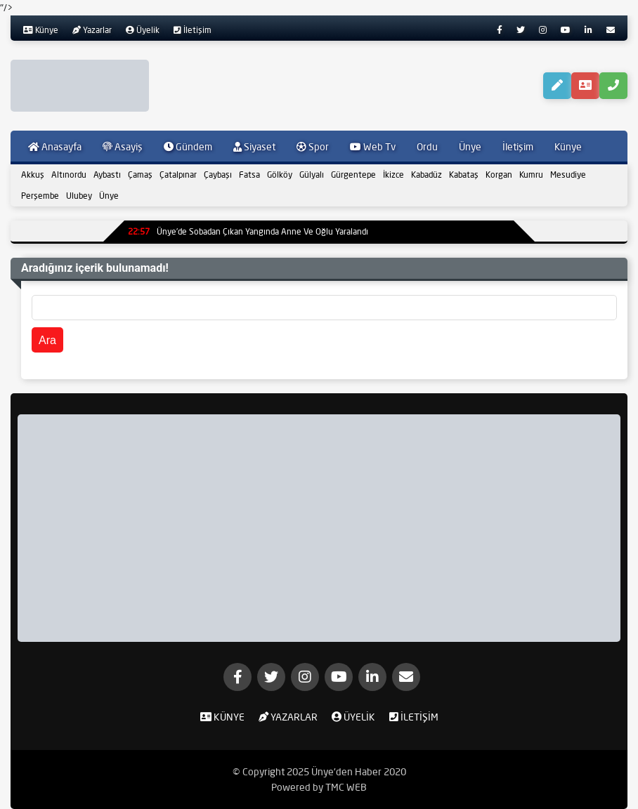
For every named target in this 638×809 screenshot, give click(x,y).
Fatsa (249, 174)
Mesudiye (568, 174)
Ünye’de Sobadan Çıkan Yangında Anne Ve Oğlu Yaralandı (248, 231)
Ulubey (79, 195)
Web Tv (373, 146)
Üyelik (143, 30)
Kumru (531, 174)
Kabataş (463, 174)
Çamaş (140, 174)
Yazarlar (92, 30)
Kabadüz (426, 174)
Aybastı (107, 174)
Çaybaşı (218, 174)
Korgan (499, 174)
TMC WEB (346, 787)
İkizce (393, 174)
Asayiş (123, 146)
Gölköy (279, 174)
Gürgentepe (353, 174)
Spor (313, 146)
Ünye (470, 146)
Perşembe (40, 195)
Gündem (188, 146)
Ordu (427, 146)
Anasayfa (55, 146)
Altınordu (68, 174)
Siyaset (254, 146)
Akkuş (32, 174)
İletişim (192, 30)
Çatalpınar (178, 174)
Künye (40, 30)
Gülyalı (311, 174)
